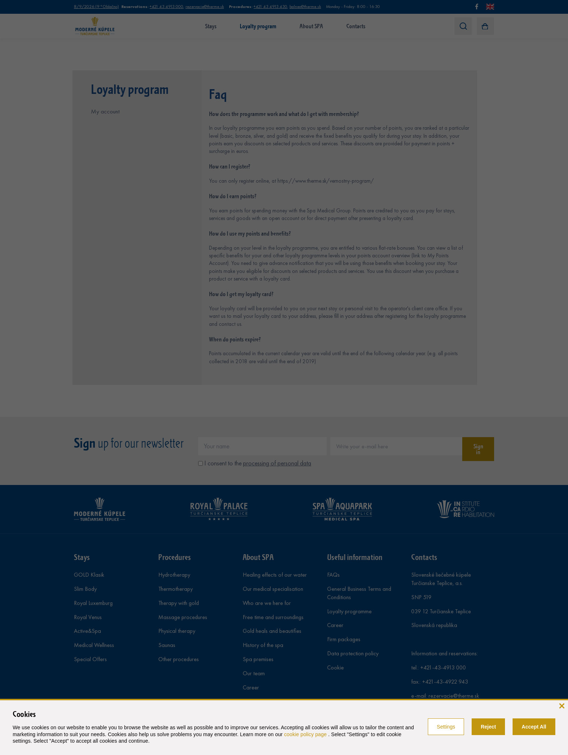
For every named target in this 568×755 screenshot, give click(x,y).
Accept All (534, 727)
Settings (446, 727)
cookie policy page (306, 734)
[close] (561, 705)
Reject (488, 727)
